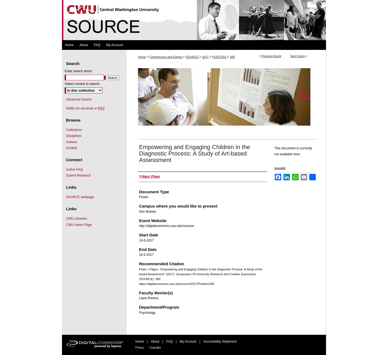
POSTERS (219, 56)
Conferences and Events (166, 56)
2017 (205, 56)
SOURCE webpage (80, 197)
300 (232, 56)
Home (142, 56)
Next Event (297, 56)
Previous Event (271, 56)
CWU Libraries (76, 218)
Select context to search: (82, 84)
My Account (188, 341)
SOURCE (192, 56)
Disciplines (73, 136)
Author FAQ (74, 169)
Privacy (139, 347)
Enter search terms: (79, 71)
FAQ (169, 341)
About (155, 341)
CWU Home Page (79, 225)
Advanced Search (79, 99)
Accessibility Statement (220, 341)
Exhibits (71, 148)
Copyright (155, 347)
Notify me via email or (85, 108)
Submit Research (78, 175)
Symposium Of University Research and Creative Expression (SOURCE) (194, 20)
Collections (74, 130)
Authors (71, 142)
